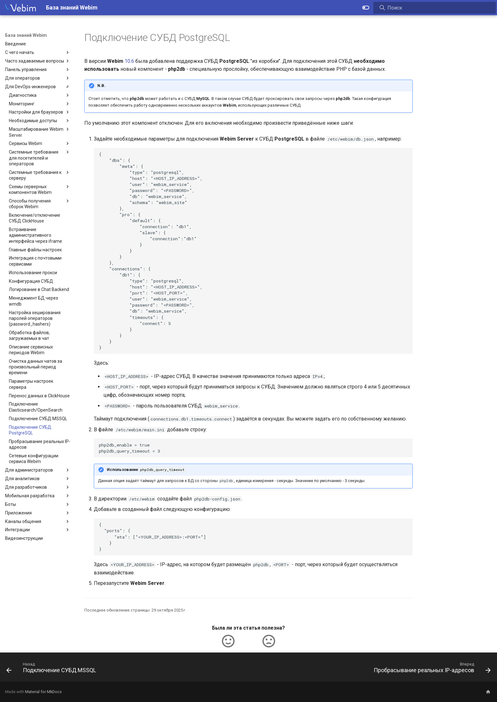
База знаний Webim (26, 35)
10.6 (129, 61)
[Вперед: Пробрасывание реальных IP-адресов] (430, 669)
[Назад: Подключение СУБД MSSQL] (53, 669)
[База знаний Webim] (20, 7)
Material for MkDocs (43, 691)
